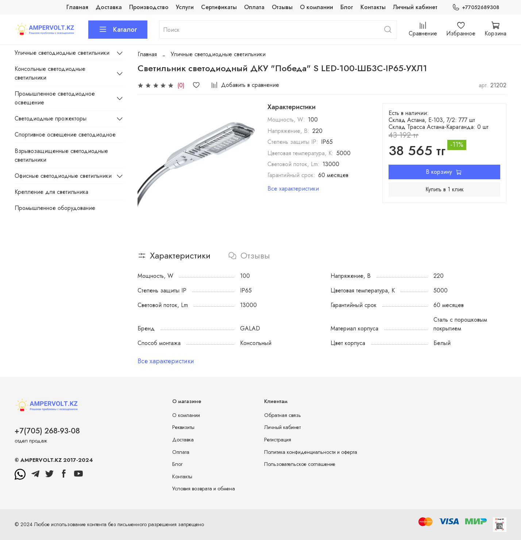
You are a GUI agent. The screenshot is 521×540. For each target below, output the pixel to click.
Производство (149, 7)
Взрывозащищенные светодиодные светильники (61, 155)
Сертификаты (219, 7)
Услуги (185, 7)
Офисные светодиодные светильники (63, 176)
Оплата (254, 7)
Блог (346, 7)
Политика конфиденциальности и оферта (310, 452)
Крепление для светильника (51, 192)
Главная (77, 7)
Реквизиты (183, 427)
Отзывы (282, 7)
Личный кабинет (415, 7)
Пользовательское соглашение (299, 464)
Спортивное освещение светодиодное (65, 134)
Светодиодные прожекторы (50, 118)
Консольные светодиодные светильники (50, 73)
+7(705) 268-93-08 (47, 430)
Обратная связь (282, 415)
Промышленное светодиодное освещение (55, 98)
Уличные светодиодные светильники (218, 54)
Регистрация (277, 439)
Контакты (373, 7)
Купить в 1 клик (444, 189)
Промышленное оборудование (55, 208)
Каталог (118, 29)
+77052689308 (475, 7)
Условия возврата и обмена (203, 488)
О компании (316, 7)
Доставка (109, 7)
